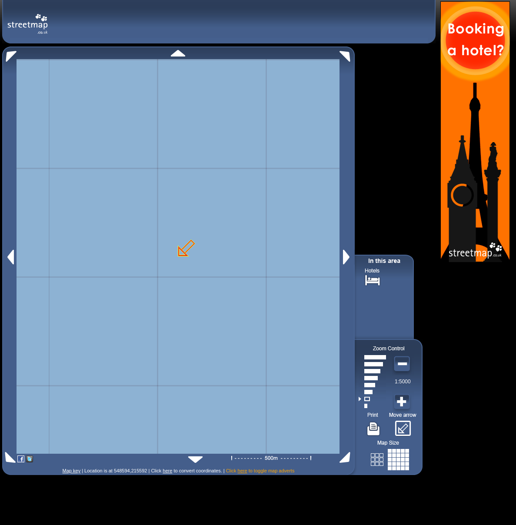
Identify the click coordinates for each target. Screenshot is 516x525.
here (167, 470)
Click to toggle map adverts (260, 470)
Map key (72, 470)
